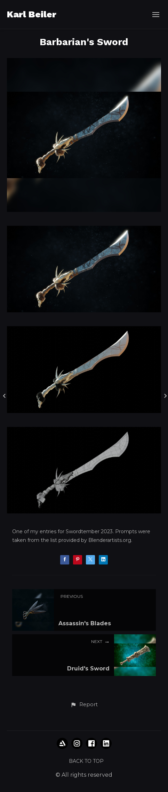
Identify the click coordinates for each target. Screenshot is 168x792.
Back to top (86, 761)
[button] (83, 705)
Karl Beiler (31, 14)
